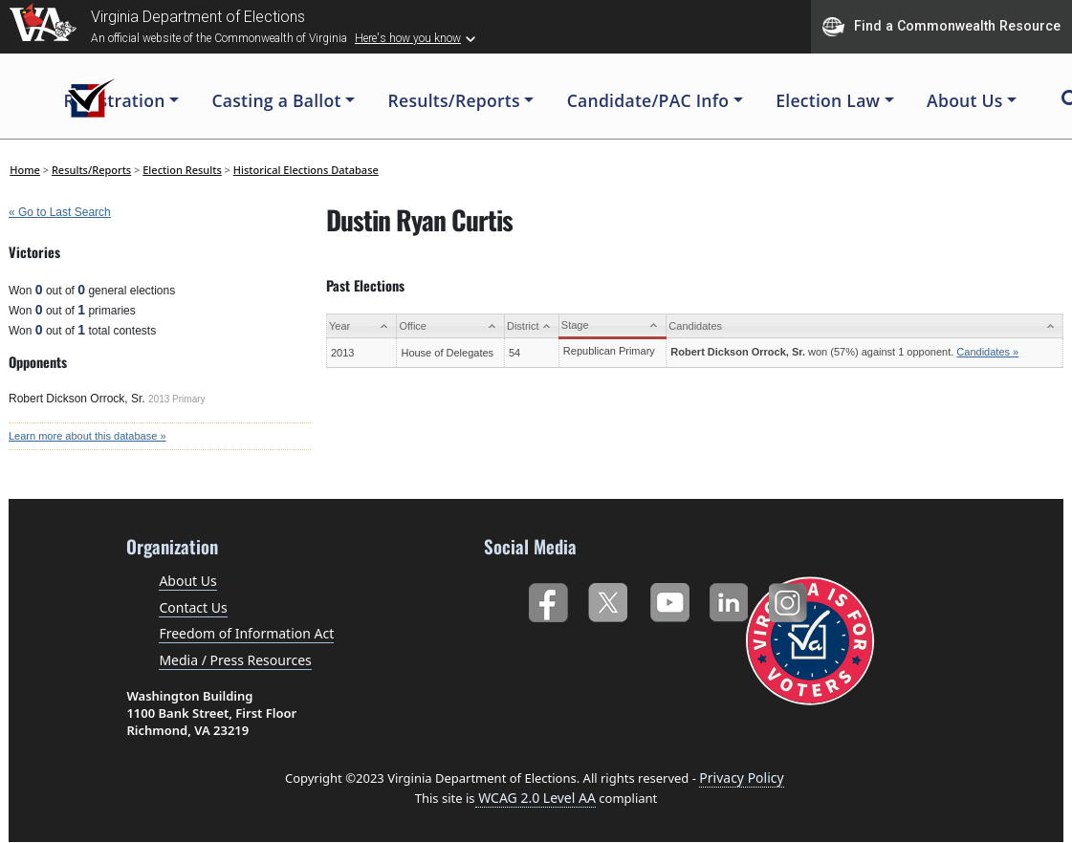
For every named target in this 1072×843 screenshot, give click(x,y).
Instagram (790, 598)
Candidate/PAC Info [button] (648, 100)
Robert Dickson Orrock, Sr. (77, 398)
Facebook (547, 598)
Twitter (607, 598)
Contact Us (193, 607)
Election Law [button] (828, 100)
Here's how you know (408, 38)
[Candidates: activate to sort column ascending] (865, 326)
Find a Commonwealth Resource (941, 26)
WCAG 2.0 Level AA (535, 798)
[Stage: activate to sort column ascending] (612, 326)
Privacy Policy (741, 777)
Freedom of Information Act (246, 633)
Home (25, 169)
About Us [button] (965, 100)
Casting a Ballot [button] (275, 100)
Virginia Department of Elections (198, 17)
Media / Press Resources (235, 660)
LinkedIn (729, 598)
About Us (187, 581)
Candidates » (987, 351)
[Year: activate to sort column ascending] (362, 326)
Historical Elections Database (306, 169)
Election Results (182, 169)
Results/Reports (91, 169)
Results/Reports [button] (454, 100)
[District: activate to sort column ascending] (531, 326)
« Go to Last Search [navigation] (60, 212)
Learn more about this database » (87, 436)
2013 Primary (176, 399)
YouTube (668, 598)
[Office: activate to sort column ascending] (451, 326)
